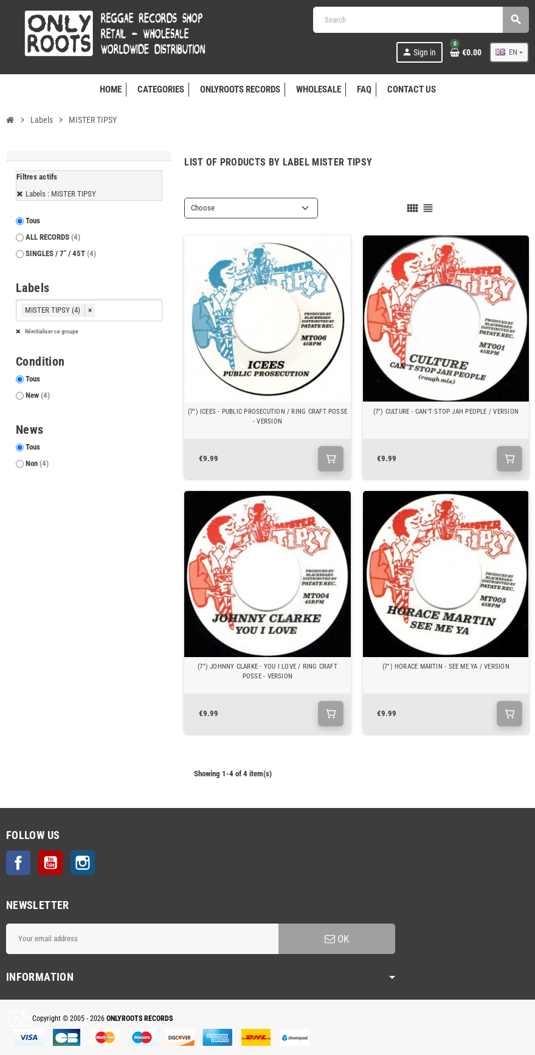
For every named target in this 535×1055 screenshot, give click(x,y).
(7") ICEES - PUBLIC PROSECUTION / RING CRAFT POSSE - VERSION (267, 416)
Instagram (83, 863)
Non (37, 463)
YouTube (50, 863)
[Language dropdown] (509, 52)
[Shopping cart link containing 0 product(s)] (466, 52)
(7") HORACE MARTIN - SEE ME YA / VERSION (445, 666)
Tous (33, 220)
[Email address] (142, 939)
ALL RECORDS (53, 237)
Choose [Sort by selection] (203, 207)
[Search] (420, 20)
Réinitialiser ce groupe (51, 331)
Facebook (18, 863)
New (38, 395)
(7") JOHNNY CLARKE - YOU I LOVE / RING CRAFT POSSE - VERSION (267, 671)
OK (337, 939)
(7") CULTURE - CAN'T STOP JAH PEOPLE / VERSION (446, 412)
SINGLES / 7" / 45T (61, 253)
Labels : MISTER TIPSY (61, 193)
